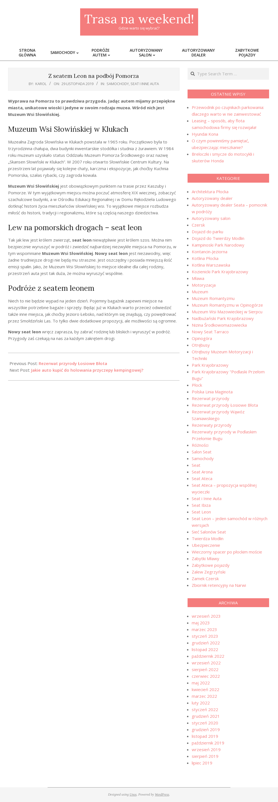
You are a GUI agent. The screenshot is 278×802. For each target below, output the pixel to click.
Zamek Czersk (205, 578)
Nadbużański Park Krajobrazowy (223, 318)
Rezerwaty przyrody (212, 425)
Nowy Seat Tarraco (210, 331)
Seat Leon (201, 512)
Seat (196, 465)
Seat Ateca (202, 478)
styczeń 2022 (205, 709)
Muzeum (200, 291)
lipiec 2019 (202, 763)
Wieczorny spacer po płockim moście (227, 552)
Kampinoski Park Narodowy (218, 245)
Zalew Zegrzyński (208, 572)
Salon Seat (201, 452)
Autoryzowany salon (211, 218)
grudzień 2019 (206, 729)
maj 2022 (201, 683)
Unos (133, 794)
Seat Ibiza (201, 505)
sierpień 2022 (205, 669)
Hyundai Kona (205, 134)
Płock (197, 385)
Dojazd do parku (207, 231)
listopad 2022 (205, 649)
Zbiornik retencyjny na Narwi (219, 585)
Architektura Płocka (210, 191)
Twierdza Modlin (207, 538)
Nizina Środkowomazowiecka (219, 325)
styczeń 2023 (205, 636)
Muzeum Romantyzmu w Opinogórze (227, 305)
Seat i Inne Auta (145, 83)
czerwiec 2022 (206, 676)
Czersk (198, 225)
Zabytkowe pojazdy (211, 565)
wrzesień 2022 (206, 663)
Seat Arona (202, 472)
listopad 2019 (205, 736)
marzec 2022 (204, 696)
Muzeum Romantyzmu (213, 298)
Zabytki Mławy (205, 558)
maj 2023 (201, 622)
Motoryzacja (204, 285)
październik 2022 (208, 656)
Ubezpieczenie (206, 545)
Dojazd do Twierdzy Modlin (218, 238)
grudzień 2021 (206, 716)
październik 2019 (208, 743)
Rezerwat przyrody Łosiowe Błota (73, 363)
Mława (198, 278)
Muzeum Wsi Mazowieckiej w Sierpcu (227, 311)
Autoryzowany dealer (212, 198)
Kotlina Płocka (205, 258)
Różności (200, 445)
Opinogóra (202, 338)
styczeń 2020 (205, 723)
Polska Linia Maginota (212, 391)
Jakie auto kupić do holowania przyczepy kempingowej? (87, 370)
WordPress (162, 794)
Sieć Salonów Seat (209, 532)
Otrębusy (201, 345)
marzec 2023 (204, 629)
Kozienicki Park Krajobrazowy (220, 271)
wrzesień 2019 (206, 749)
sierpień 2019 (205, 756)
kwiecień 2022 (205, 689)
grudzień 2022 (206, 642)
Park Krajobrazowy (210, 365)
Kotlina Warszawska (211, 265)
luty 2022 (201, 703)
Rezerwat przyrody (210, 398)
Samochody (118, 83)
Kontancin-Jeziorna (209, 251)
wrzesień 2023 (206, 616)
